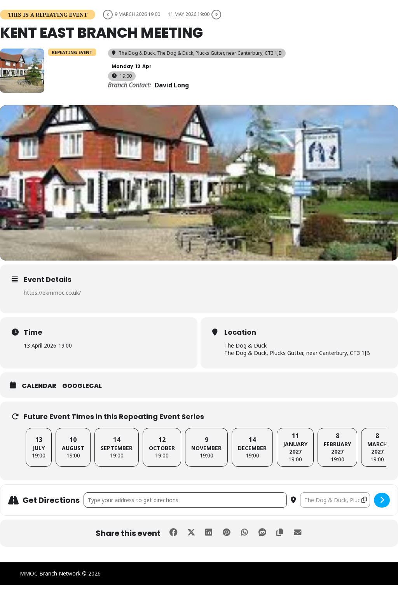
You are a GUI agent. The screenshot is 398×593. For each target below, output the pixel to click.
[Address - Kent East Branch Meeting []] (185, 508)
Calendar (39, 394)
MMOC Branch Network (50, 581)
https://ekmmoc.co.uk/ (52, 301)
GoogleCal (82, 394)
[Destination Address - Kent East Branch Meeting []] (335, 508)
